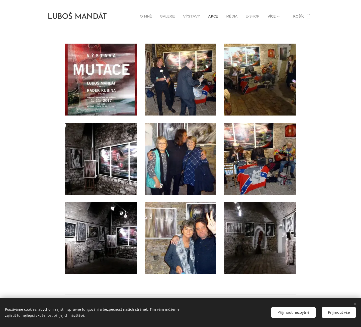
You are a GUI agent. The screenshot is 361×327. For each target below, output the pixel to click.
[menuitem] (150, 16)
